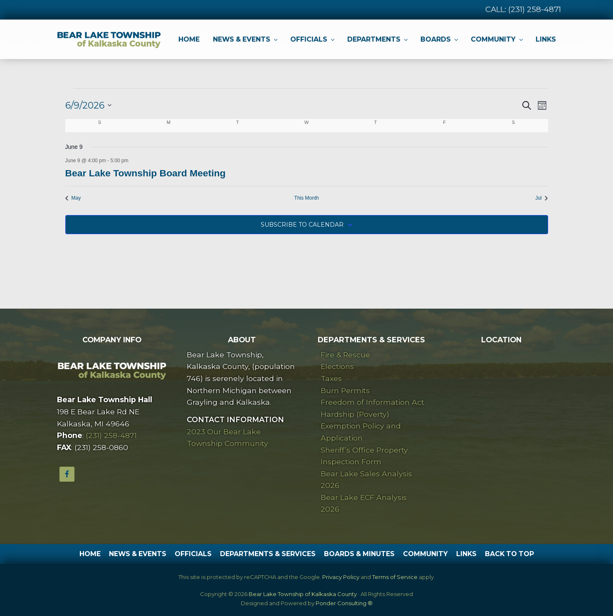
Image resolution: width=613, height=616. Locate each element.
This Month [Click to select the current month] (306, 198)
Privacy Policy (340, 577)
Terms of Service (395, 577)
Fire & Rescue (345, 354)
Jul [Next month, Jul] (541, 198)
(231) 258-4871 (534, 9)
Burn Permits (345, 390)
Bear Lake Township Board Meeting (145, 173)
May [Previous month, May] (73, 198)
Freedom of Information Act (372, 402)
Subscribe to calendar (302, 224)
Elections (337, 366)
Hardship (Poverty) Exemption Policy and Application (361, 426)
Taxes (331, 378)
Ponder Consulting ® (344, 603)
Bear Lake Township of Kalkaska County (303, 594)
